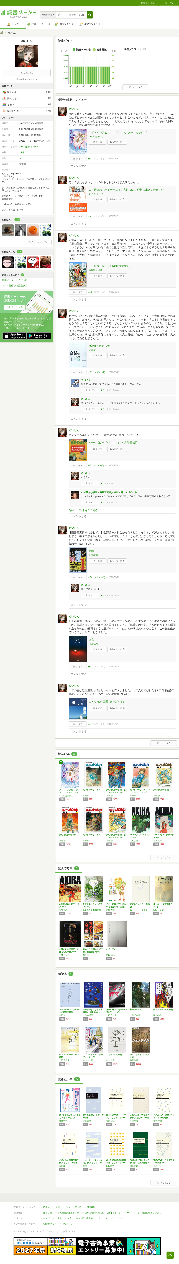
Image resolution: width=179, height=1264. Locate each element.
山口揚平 (110, 1166)
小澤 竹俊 (134, 1121)
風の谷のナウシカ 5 (91, 790)
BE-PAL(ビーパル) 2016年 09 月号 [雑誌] (113, 442)
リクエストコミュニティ (110, 1218)
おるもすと (111, 949)
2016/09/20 (114, 292)
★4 (89, 216)
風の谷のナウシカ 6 (67, 835)
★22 (90, 292)
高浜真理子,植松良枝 (92, 910)
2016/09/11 (114, 372)
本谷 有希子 (88, 1015)
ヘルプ (46, 1218)
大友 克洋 (134, 840)
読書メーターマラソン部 (14, 280)
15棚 (21, 152)
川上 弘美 (93, 643)
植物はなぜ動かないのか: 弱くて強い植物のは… (139, 1162)
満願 (91, 551)
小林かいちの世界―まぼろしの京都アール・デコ (69, 951)
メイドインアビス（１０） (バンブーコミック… (69, 792)
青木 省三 (110, 1121)
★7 (89, 465)
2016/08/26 (114, 577)
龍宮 (91, 639)
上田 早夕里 (111, 1015)
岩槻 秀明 (110, 910)
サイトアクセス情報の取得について (144, 1213)
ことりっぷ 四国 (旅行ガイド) (106, 701)
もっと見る (135, 87)
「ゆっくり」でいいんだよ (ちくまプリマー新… (92, 1162)
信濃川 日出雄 (95, 270)
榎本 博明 (157, 1121)
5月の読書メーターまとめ (26, 79)
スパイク (85, 380)
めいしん (74, 108)
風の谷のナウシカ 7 (91, 835)
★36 (90, 577)
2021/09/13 (112, 159)
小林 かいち (64, 955)
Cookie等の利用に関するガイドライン (103, 1213)
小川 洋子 (110, 1060)
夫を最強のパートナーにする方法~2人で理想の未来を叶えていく (128, 189)
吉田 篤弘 (110, 955)
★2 (102, 390)
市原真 (62, 1166)
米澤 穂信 (93, 555)
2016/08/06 (114, 667)
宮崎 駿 (86, 795)
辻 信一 (86, 1166)
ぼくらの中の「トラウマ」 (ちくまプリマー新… (116, 1117)
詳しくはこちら (15, 307)
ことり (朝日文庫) (114, 1054)
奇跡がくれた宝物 (99, 345)
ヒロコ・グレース (97, 193)
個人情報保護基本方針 (68, 1213)
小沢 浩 (92, 349)
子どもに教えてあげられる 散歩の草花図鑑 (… (116, 906)
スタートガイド (73, 1207)
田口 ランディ (159, 910)
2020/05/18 (112, 216)
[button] (90, 14)
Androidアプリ (50, 1224)
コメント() (98, 159)
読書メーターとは (51, 1207)
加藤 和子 (87, 955)
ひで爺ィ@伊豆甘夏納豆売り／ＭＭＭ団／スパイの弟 (109, 492)
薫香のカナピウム (137, 1009)
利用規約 (91, 1207)
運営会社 (47, 1213)
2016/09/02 (112, 465)
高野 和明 (134, 1060)
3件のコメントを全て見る (83, 510)
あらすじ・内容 (117, 142)
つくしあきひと (96, 136)
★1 (89, 158)
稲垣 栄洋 (134, 1166)
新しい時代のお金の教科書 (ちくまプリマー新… (116, 1162)
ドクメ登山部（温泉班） (14, 285)
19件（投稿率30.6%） (29, 146)
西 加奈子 (157, 1015)
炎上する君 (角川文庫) (163, 1009)
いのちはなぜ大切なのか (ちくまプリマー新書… (139, 1117)
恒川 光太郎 (88, 1060)
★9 (89, 724)
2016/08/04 (112, 724)
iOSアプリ (68, 1224)
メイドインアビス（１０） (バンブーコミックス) (118, 132)
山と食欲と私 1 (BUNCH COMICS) (109, 265)
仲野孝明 (63, 1121)
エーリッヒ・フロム (138, 910)
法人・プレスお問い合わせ (80, 1218)
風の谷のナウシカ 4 (162, 790)
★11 (90, 372)
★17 (90, 666)
